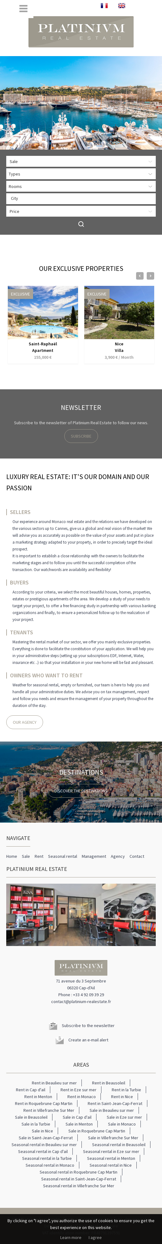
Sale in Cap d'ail (77, 1117)
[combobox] (81, 198)
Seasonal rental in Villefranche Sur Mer (78, 1186)
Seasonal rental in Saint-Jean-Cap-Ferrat (78, 1179)
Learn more (70, 1237)
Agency (118, 856)
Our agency (25, 722)
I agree (95, 1237)
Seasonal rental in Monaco (50, 1165)
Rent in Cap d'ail (30, 1090)
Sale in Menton (79, 1124)
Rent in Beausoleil (108, 1083)
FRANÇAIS (104, 5)
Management (94, 856)
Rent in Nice (122, 1096)
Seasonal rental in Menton (111, 1158)
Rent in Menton (38, 1096)
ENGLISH (121, 5)
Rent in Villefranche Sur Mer (48, 1110)
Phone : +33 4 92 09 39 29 (81, 994)
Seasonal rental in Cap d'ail (43, 1151)
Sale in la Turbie (36, 1124)
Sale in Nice (42, 1131)
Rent (39, 856)
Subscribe (81, 436)
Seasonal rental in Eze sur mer (111, 1151)
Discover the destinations (81, 791)
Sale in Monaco (122, 1124)
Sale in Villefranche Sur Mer (113, 1138)
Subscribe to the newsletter (88, 1025)
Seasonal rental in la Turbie (47, 1158)
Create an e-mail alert (88, 1040)
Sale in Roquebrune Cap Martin (96, 1131)
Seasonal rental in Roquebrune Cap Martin (78, 1172)
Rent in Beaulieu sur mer (54, 1083)
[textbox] (82, 198)
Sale (26, 856)
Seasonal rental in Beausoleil (118, 1144)
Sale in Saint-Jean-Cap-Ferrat (46, 1138)
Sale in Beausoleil (31, 1117)
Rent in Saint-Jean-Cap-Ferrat (115, 1103)
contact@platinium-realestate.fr (81, 1001)
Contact (137, 856)
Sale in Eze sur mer (124, 1117)
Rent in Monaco (81, 1096)
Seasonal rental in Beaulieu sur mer (44, 1144)
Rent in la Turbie (126, 1090)
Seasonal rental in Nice (111, 1165)
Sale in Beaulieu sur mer (112, 1110)
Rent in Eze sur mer (78, 1090)
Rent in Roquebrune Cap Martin (43, 1103)
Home (11, 856)
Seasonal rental (62, 856)
